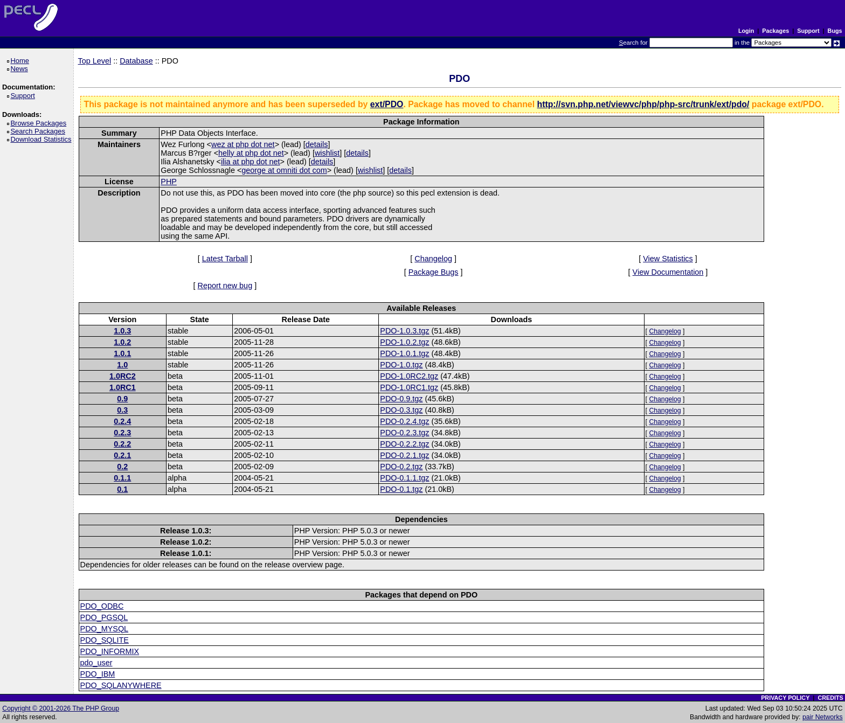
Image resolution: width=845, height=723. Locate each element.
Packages (775, 30)
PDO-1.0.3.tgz (404, 330)
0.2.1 (122, 455)
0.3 (122, 410)
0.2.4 (122, 421)
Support (808, 30)
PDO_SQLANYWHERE (121, 685)
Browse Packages (40, 123)
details (317, 144)
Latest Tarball (225, 258)
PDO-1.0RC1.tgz (409, 387)
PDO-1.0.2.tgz (404, 342)
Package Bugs (433, 272)
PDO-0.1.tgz (401, 489)
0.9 (122, 398)
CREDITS (830, 697)
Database (136, 61)
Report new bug (225, 285)
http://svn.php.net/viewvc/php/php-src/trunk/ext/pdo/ (643, 104)
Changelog (433, 258)
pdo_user (96, 662)
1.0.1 (122, 353)
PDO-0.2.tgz (401, 466)
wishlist (327, 153)
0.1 (122, 489)
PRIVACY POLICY (785, 697)
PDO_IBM (97, 674)
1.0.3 (122, 330)
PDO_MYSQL (104, 628)
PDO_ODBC (102, 606)
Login (746, 30)
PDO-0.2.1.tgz (404, 455)
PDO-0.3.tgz (401, 410)
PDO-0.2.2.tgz (404, 444)
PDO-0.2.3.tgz (404, 432)
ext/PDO (387, 104)
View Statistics (668, 258)
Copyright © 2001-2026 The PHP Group (60, 708)
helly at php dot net (251, 153)
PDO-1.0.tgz (401, 364)
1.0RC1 (122, 387)
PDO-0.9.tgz (401, 398)
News (20, 69)
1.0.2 (122, 342)
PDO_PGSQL (104, 617)
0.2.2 (122, 444)
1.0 (122, 364)
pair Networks (822, 717)
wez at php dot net (243, 144)
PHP (169, 181)
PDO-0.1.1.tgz (404, 478)
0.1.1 (122, 478)
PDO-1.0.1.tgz (404, 353)
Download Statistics (42, 139)
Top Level (95, 61)
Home (21, 61)
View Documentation (668, 272)
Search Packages (39, 131)
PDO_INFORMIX (110, 651)
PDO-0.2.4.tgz (404, 421)
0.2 (122, 466)
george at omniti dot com (284, 170)
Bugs (835, 30)
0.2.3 (122, 432)
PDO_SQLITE (104, 640)
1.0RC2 (122, 376)
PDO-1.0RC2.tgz (409, 376)
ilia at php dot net (250, 161)
